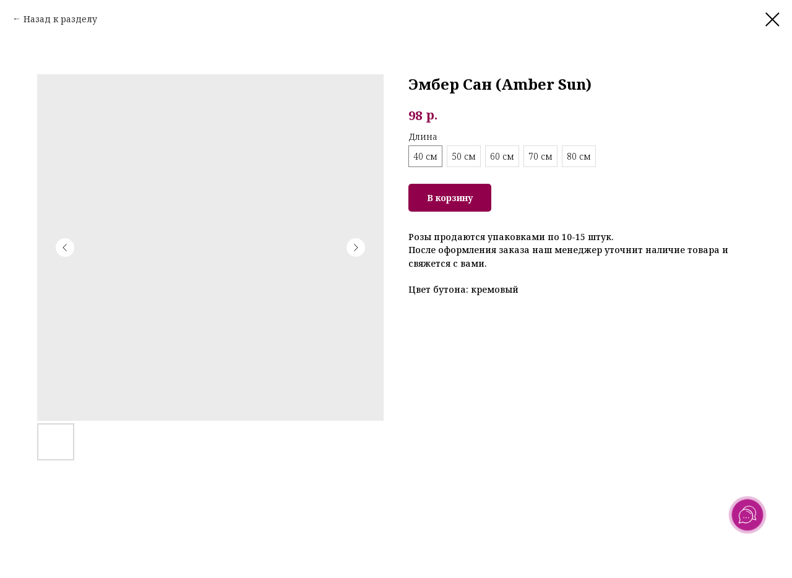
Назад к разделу (60, 19)
